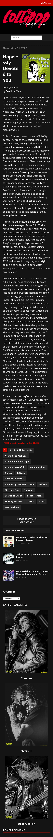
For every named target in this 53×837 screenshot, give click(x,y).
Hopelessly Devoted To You (19, 484)
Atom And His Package (17, 461)
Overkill (26, 751)
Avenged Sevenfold (15, 467)
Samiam (28, 490)
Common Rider (37, 467)
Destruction (26, 824)
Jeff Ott (43, 484)
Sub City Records (13, 501)
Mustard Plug (12, 490)
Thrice (31, 501)
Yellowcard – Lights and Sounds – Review (33, 555)
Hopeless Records (14, 478)
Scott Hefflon (34, 495)
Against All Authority (21, 450)
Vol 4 (41, 501)
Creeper (26, 678)
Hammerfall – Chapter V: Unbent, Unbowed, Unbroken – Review (33, 572)
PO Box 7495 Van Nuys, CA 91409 (21, 443)
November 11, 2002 (15, 48)
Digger (8, 473)
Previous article (26, 519)
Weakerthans (12, 507)
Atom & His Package (15, 455)
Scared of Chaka (13, 495)
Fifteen (21, 473)
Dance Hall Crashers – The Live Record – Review (31, 538)
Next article (27, 522)
